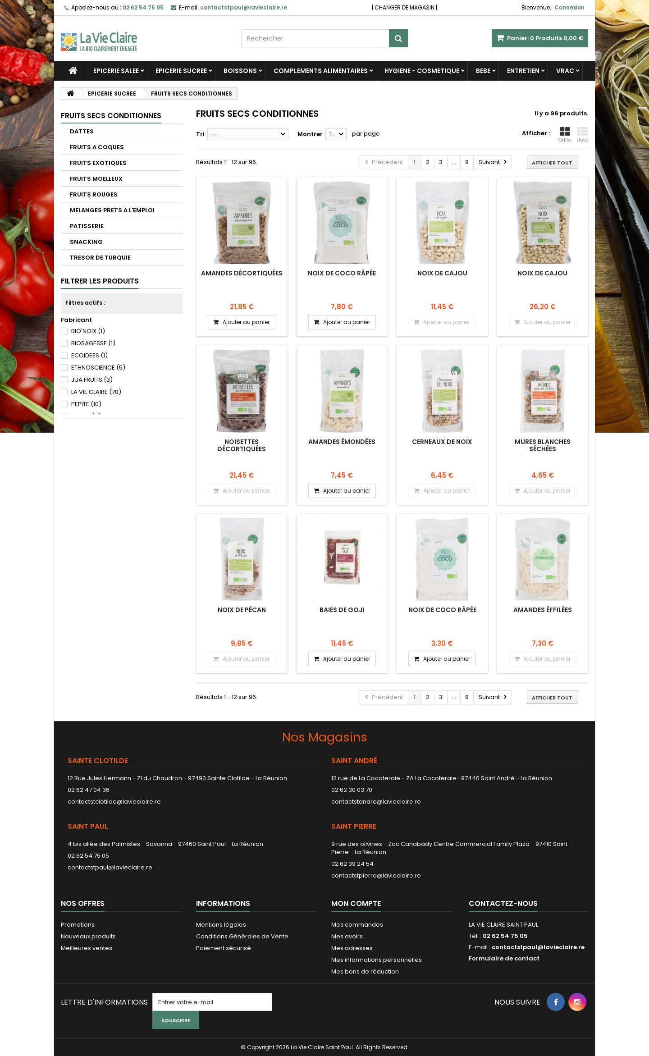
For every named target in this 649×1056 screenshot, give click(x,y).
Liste (582, 134)
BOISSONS (240, 70)
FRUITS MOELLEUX (96, 178)
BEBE (483, 70)
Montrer (310, 134)
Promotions (78, 924)
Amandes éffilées (542, 609)
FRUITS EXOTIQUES (98, 163)
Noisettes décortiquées (241, 445)
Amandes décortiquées (242, 273)
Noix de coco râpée (342, 273)
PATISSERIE (87, 226)
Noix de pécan (242, 609)
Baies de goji (342, 609)
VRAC (565, 70)
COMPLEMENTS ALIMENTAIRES (321, 70)
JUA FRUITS (92, 379)
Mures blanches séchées (543, 445)
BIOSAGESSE (93, 343)
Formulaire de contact (504, 958)
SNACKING (86, 242)
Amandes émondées (341, 441)
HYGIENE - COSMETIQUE (421, 70)
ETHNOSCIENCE (98, 367)
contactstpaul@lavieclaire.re (110, 867)
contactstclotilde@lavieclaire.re (114, 801)
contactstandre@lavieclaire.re (376, 801)
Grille (564, 134)
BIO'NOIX (88, 331)
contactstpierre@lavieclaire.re (376, 875)
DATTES (82, 131)
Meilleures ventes (86, 948)
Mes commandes (357, 924)
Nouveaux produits (88, 936)
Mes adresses (352, 948)
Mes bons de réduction (365, 971)
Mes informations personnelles (376, 959)
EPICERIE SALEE (116, 70)
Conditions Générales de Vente (242, 936)
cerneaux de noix (442, 441)
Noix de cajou (442, 273)
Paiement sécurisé (223, 948)
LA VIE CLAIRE (96, 392)
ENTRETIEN (523, 70)
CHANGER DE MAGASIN (404, 7)
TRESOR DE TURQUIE (100, 257)
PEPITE (86, 404)
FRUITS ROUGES (94, 194)
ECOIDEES (89, 355)
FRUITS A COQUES (97, 147)
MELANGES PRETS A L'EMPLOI (112, 210)
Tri (200, 134)
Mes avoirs (347, 936)
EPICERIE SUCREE (181, 70)
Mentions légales (221, 924)
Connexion (569, 7)
